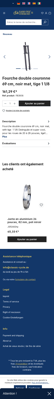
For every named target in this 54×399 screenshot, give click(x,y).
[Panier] (50, 13)
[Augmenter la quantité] (15, 105)
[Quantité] (10, 105)
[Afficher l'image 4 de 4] (35, 72)
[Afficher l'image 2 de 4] (24, 72)
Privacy (6, 307)
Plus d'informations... (40, 383)
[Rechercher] (44, 23)
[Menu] (4, 13)
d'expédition (21, 364)
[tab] (26, 130)
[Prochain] (49, 58)
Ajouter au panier (35, 104)
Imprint (6, 296)
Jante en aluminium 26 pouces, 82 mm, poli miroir (24, 222)
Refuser (20, 388)
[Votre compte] (46, 13)
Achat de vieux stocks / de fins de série (22, 346)
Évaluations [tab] (26, 145)
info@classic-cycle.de (16, 267)
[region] (27, 210)
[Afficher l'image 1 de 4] (18, 72)
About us (7, 341)
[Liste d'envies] (42, 13)
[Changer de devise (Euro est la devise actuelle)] (13, 3)
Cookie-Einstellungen (13, 317)
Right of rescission (11, 312)
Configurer (34, 388)
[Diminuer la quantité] (5, 105)
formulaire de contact (25, 279)
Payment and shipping (13, 335)
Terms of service (11, 301)
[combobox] (24, 23)
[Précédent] (4, 58)
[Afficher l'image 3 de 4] (30, 72)
